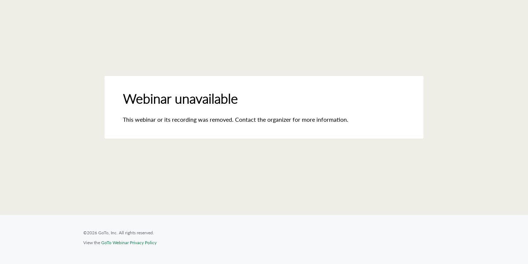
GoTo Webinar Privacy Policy (129, 242)
